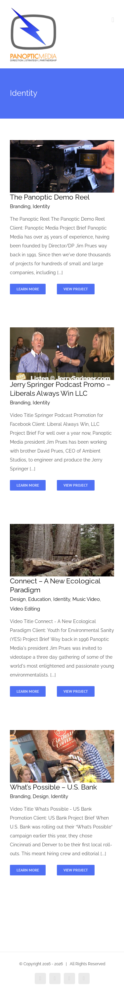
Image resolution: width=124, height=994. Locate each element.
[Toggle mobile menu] (112, 20)
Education (39, 599)
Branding (20, 206)
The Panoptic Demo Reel (50, 197)
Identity (41, 206)
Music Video (86, 599)
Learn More (28, 288)
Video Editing (25, 609)
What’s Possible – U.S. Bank (53, 787)
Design (18, 599)
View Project (75, 288)
